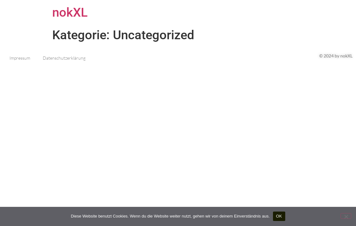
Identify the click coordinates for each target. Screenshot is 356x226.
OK (279, 216)
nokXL (70, 12)
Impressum (19, 58)
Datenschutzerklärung (64, 58)
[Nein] (346, 216)
